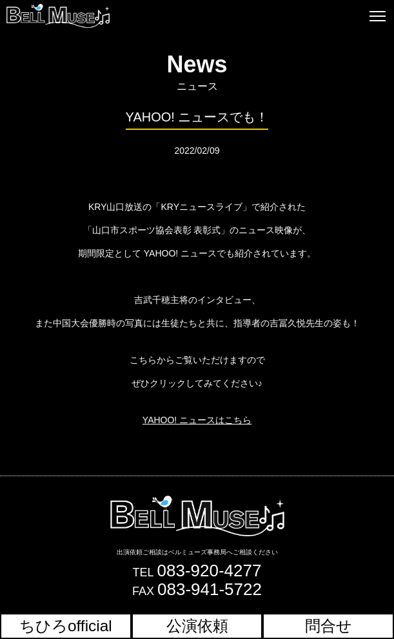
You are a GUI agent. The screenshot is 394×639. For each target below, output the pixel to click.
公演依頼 (197, 625)
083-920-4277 (209, 570)
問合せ (328, 625)
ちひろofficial (65, 625)
